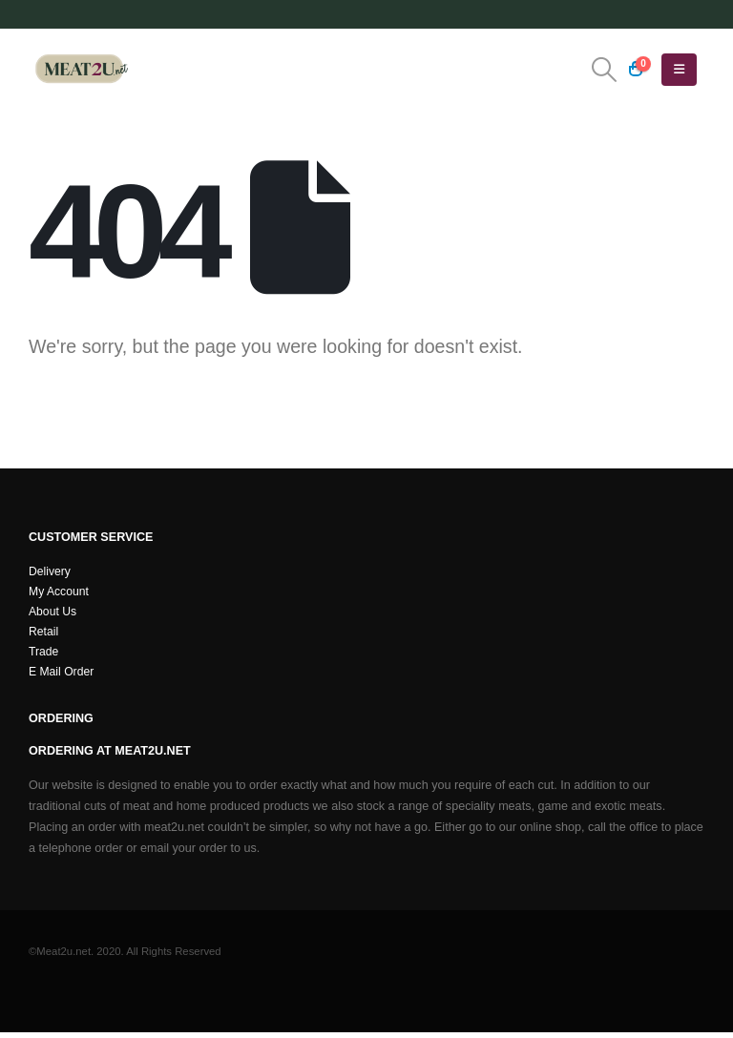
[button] (603, 69)
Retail (44, 635)
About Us (53, 614)
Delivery (51, 572)
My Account (60, 593)
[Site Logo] (81, 70)
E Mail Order (62, 677)
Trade (44, 656)
